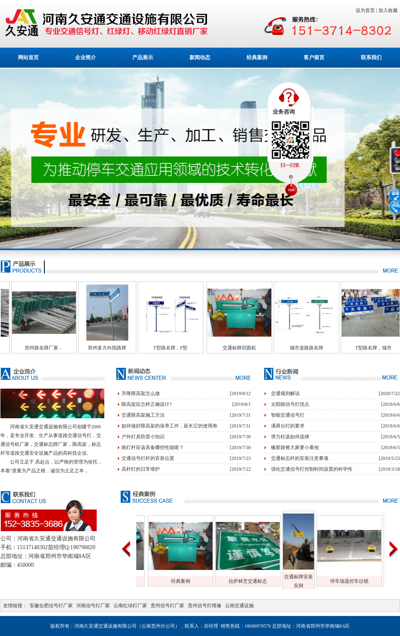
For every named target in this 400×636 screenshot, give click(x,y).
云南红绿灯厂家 (130, 605)
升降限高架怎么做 (140, 393)
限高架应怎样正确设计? (146, 404)
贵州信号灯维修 (205, 605)
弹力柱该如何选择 (290, 436)
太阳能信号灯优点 (290, 404)
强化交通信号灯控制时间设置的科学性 (311, 469)
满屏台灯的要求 (287, 426)
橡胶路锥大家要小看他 (295, 447)
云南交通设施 (239, 605)
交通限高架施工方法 (143, 415)
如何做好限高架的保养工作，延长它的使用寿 (169, 426)
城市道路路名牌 (319, 348)
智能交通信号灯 (287, 415)
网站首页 (28, 57)
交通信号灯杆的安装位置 (147, 458)
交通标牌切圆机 (252, 348)
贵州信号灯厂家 (167, 605)
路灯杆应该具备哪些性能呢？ (152, 447)
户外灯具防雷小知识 (143, 436)
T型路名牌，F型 (183, 348)
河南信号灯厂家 (93, 605)
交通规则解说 (285, 393)
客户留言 (314, 57)
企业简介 (85, 57)
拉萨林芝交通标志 (260, 581)
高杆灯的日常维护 (140, 469)
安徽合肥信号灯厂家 (51, 605)
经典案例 (257, 57)
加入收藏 (389, 10)
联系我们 (371, 57)
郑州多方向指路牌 (120, 348)
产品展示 (142, 57)
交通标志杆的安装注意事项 (299, 458)
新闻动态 (199, 57)
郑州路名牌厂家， (57, 348)
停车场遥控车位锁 (362, 581)
